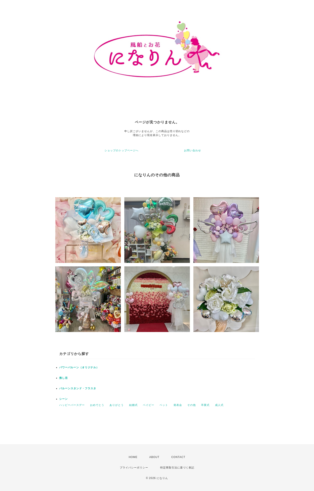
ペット (164, 405)
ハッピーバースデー (72, 405)
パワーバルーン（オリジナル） (79, 367)
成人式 (219, 405)
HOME (133, 457)
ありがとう (116, 405)
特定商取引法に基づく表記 (177, 467)
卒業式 (205, 405)
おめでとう (97, 405)
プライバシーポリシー (134, 467)
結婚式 (133, 405)
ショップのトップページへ (121, 150)
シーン (63, 398)
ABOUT (154, 457)
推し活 (63, 377)
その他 (191, 405)
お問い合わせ (192, 150)
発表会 (177, 405)
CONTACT (178, 457)
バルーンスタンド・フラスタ (77, 388)
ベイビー (148, 405)
